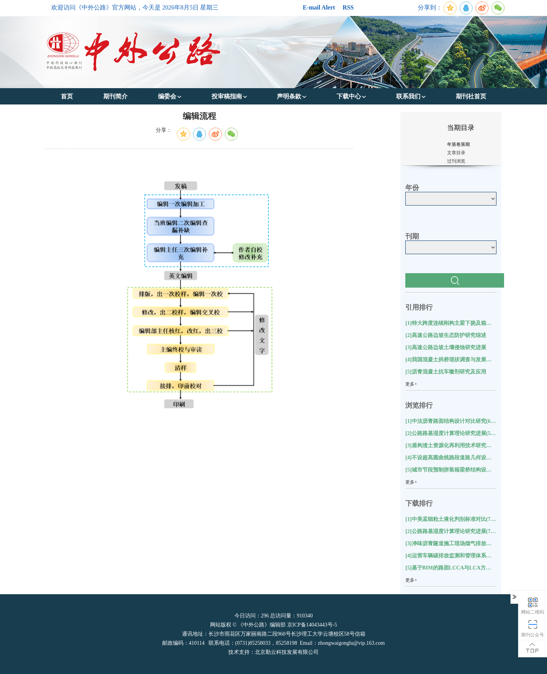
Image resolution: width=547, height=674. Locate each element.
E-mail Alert (319, 7)
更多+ (411, 384)
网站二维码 (532, 605)
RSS (348, 7)
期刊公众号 (532, 628)
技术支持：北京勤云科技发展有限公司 (273, 652)
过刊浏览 (456, 161)
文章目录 (456, 152)
